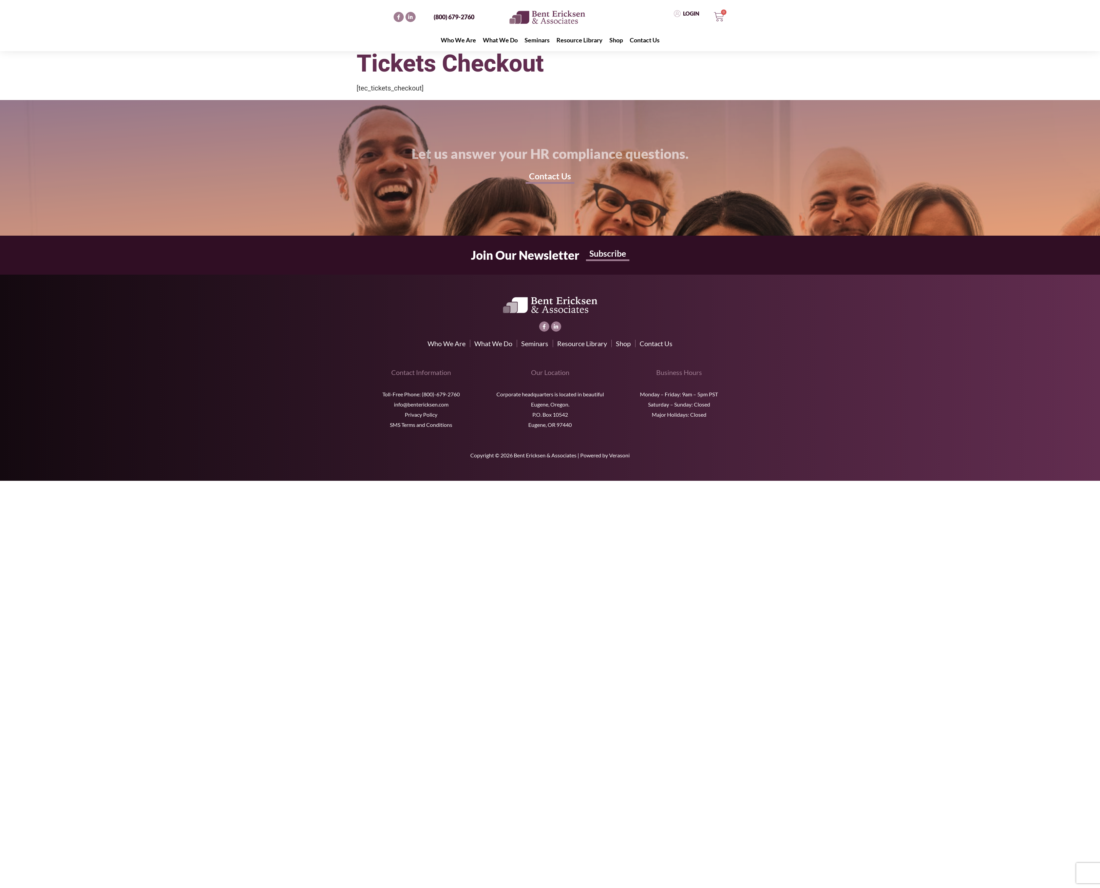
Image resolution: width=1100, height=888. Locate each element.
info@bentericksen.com (421, 404)
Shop (616, 40)
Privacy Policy (421, 414)
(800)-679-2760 (441, 394)
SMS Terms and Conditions (421, 424)
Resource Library (579, 40)
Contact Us (645, 40)
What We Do (500, 40)
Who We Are (458, 40)
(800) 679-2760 (454, 17)
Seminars (537, 40)
